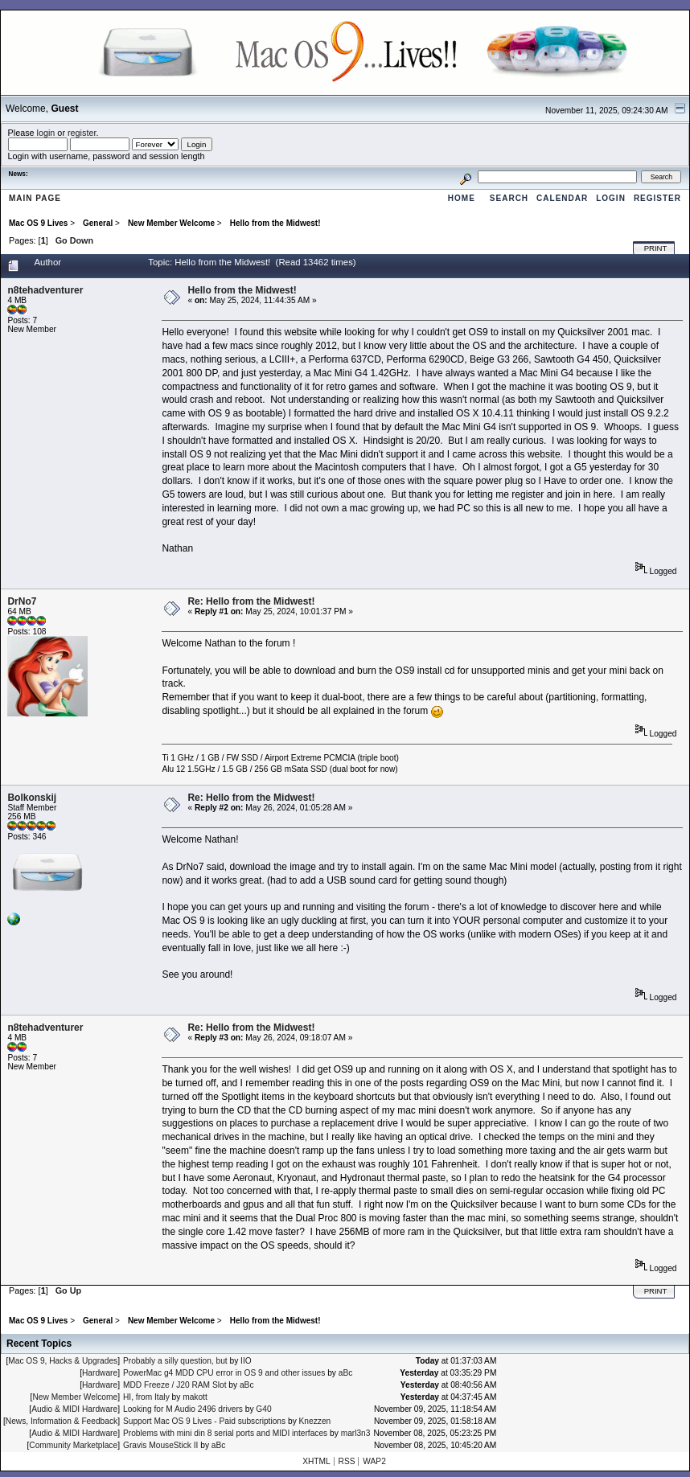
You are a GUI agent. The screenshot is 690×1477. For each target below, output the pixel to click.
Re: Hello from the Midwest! (250, 601)
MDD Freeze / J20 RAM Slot (175, 1385)
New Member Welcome (74, 1397)
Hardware (99, 1372)
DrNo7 (21, 601)
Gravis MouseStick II (160, 1445)
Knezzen (315, 1421)
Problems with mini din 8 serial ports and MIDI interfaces (225, 1433)
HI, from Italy (146, 1397)
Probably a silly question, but (175, 1360)
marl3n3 (356, 1433)
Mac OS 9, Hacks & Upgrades (62, 1360)
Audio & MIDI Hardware (74, 1409)
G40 (263, 1409)
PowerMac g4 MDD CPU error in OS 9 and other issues (224, 1372)
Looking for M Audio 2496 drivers (183, 1409)
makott (195, 1397)
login (46, 132)
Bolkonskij (31, 797)
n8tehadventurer (45, 290)
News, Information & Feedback (61, 1421)
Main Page (35, 198)
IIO (246, 1360)
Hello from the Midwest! (241, 290)
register (82, 132)
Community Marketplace (73, 1445)
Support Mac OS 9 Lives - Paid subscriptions (204, 1421)
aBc (346, 1372)
